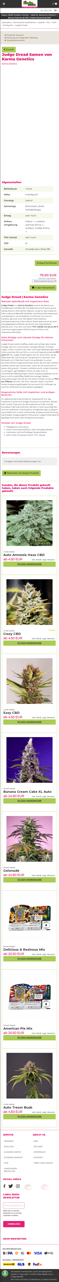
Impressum (39, 1152)
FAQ (6, 1163)
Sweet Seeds (9, 1025)
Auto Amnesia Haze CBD (24, 555)
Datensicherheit (13, 1157)
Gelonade (11, 871)
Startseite (6, 22)
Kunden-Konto (12, 1152)
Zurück (9, 49)
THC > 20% (51, 22)
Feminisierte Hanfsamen (24, 22)
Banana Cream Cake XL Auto (27, 792)
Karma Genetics (9, 64)
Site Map (38, 1146)
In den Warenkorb (43, 287)
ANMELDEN (14, 1224)
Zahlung (9, 1146)
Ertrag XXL (8, 25)
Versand (9, 1141)
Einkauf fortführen (47, 263)
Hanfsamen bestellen (10, 1169)
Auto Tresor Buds (17, 1107)
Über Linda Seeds (43, 1163)
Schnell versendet (13, 1260)
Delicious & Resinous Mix (24, 949)
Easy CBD (11, 713)
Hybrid (41, 22)
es (42, 10)
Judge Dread (21, 25)
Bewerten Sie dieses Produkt (21, 473)
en (45, 10)
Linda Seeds (8, 1104)
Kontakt (38, 1157)
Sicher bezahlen (12, 1249)
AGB (36, 1141)
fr (50, 10)
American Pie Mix (17, 1028)
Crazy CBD (12, 634)
